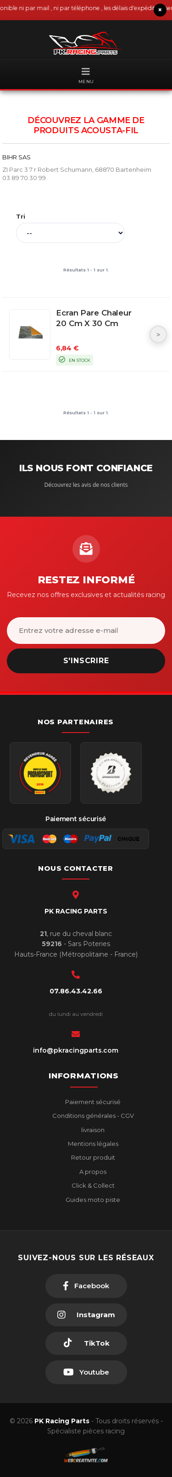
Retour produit (92, 1157)
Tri (20, 216)
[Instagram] (86, 1314)
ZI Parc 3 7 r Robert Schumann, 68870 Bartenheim (76, 169)
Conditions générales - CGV (92, 1115)
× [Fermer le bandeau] (160, 10)
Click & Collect (92, 1185)
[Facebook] (86, 1286)
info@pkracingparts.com (75, 1050)
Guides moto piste (92, 1199)
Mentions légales (92, 1143)
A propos (92, 1171)
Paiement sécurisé (92, 1101)
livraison (92, 1129)
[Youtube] (86, 1372)
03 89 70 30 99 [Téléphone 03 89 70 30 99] (24, 177)
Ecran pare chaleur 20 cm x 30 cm (94, 318)
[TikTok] (86, 1343)
